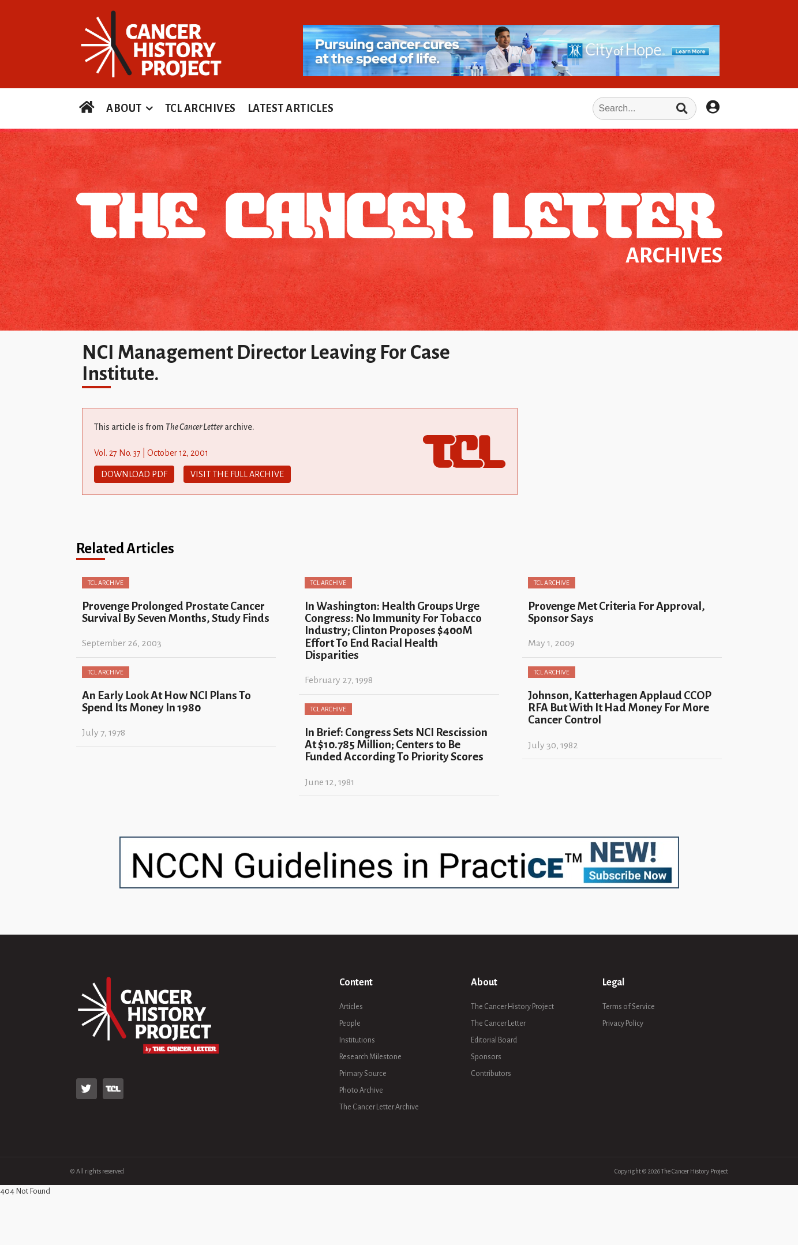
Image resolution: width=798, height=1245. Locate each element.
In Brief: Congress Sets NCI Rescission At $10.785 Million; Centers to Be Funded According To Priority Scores (396, 744)
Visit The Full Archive (237, 474)
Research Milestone (370, 1057)
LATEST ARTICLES (291, 108)
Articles (351, 1007)
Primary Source (363, 1074)
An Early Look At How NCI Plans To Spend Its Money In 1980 (166, 701)
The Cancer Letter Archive (379, 1107)
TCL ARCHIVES (200, 108)
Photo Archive (361, 1090)
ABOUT (124, 108)
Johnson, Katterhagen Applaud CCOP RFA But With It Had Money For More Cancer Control (619, 707)
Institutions (357, 1040)
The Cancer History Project (512, 1007)
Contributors (491, 1074)
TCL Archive (105, 582)
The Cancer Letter (498, 1023)
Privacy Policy (622, 1023)
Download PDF (134, 474)
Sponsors (486, 1057)
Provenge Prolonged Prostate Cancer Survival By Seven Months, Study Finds (175, 612)
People (350, 1023)
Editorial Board (494, 1040)
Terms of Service (628, 1007)
